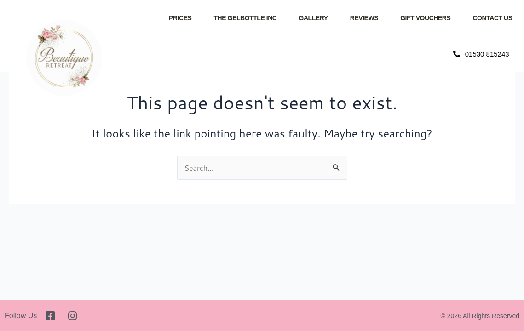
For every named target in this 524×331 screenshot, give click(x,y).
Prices (180, 18)
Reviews (364, 18)
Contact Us (492, 18)
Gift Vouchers (425, 18)
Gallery (313, 18)
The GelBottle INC (244, 18)
